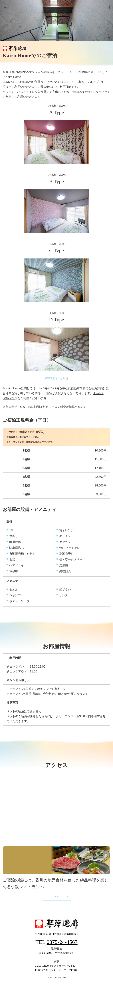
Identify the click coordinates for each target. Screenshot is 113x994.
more (56, 896)
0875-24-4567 (62, 942)
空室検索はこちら (56, 378)
